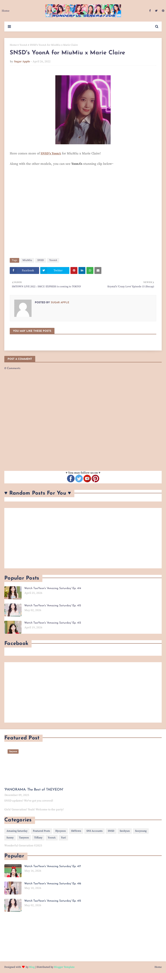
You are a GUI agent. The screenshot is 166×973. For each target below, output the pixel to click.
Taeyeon (24, 837)
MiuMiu (27, 260)
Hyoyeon (60, 831)
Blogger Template (64, 967)
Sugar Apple (22, 61)
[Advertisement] (83, 538)
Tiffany (38, 837)
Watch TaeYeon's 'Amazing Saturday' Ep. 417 (52, 866)
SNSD (40, 260)
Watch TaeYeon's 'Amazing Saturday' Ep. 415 (52, 605)
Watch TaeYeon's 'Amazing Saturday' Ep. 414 (52, 588)
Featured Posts (41, 831)
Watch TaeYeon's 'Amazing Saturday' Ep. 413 (52, 622)
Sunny (10, 837)
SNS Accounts (94, 831)
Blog (32, 967)
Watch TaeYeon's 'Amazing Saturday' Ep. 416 (52, 883)
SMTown (76, 831)
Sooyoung (141, 831)
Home (13, 45)
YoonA (23, 45)
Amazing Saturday (16, 831)
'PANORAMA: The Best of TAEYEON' (33, 789)
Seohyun (125, 831)
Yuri (63, 837)
